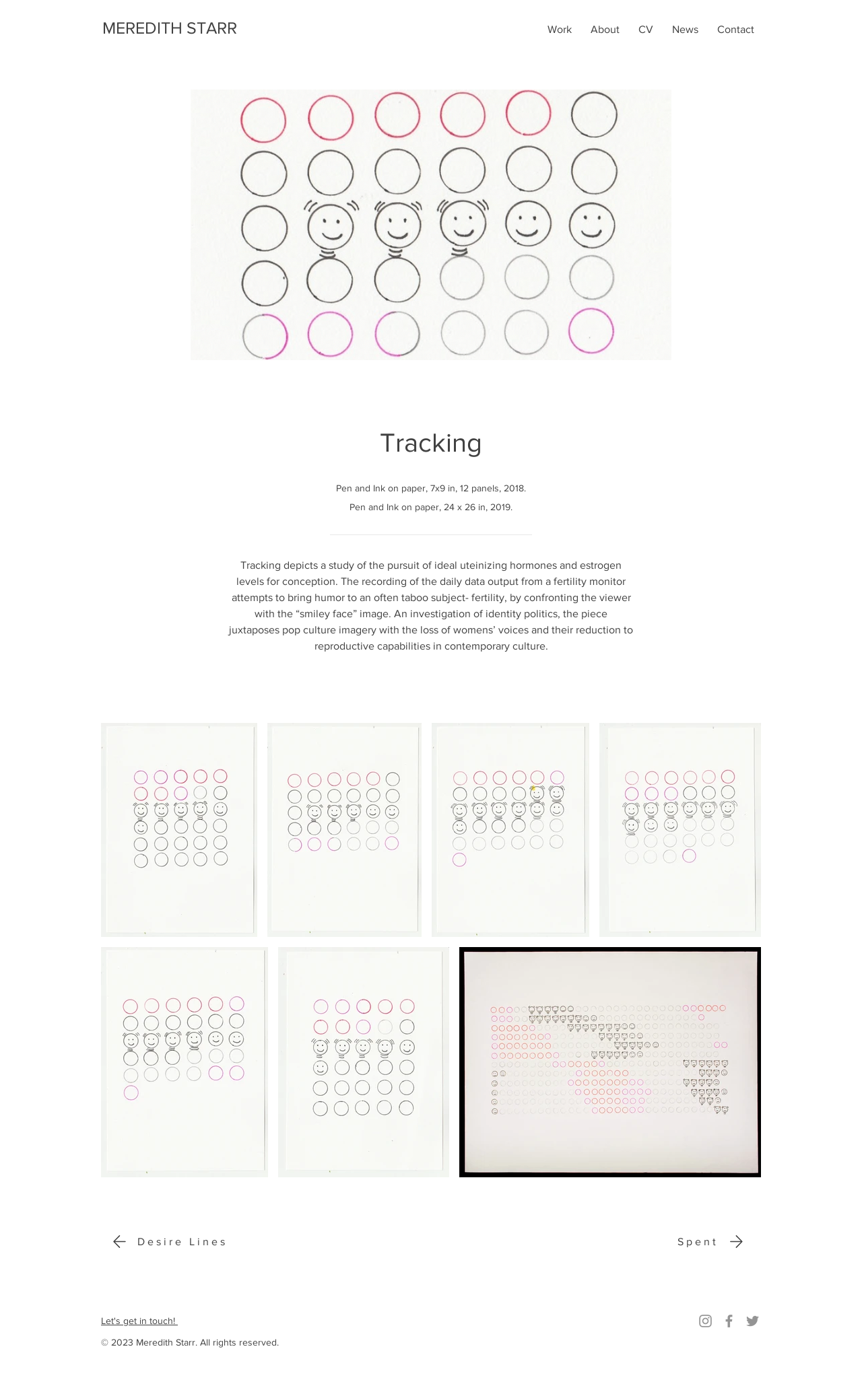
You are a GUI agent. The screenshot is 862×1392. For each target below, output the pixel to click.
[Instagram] (705, 1321)
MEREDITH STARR (169, 27)
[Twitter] (752, 1321)
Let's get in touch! (139, 1320)
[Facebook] (729, 1321)
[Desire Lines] (167, 1241)
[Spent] (713, 1241)
